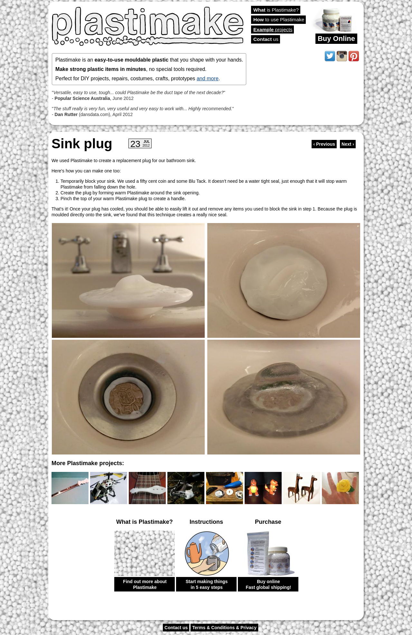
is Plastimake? (276, 10)
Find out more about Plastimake (144, 584)
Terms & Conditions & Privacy (224, 627)
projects (272, 29)
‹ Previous (324, 144)
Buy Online (336, 38)
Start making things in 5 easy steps (207, 584)
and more (208, 78)
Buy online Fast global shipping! (268, 584)
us (265, 39)
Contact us (176, 627)
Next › (348, 144)
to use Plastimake (278, 19)
